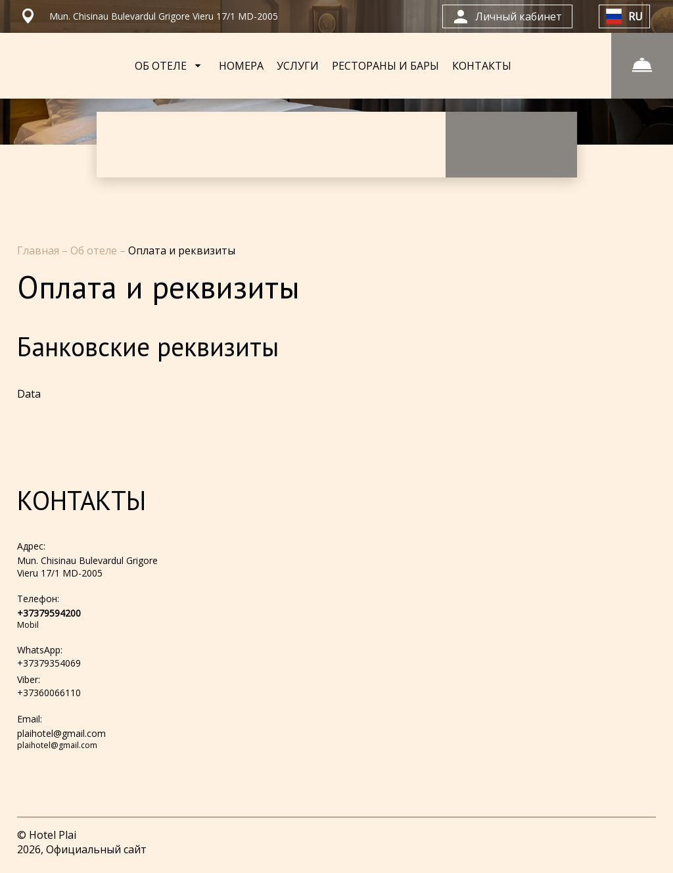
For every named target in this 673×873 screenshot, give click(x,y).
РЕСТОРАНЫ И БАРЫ (385, 66)
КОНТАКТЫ (481, 66)
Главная (39, 250)
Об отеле (95, 250)
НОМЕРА (241, 66)
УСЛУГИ (298, 66)
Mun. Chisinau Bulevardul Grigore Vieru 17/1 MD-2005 (87, 566)
